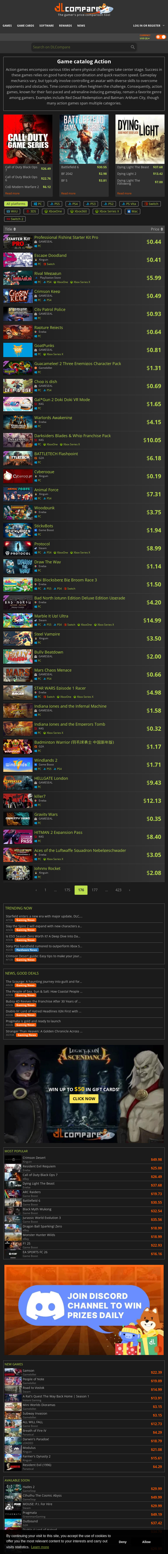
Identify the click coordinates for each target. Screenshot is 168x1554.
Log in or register (146, 25)
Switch (151, 204)
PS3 (91, 204)
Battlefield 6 (70, 167)
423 (118, 889)
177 (95, 889)
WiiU (12, 211)
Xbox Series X (107, 211)
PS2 (109, 204)
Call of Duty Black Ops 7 (21, 169)
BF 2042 (67, 173)
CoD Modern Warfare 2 (22, 186)
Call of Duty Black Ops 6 (21, 178)
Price (157, 229)
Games (7, 25)
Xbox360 (78, 211)
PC (38, 204)
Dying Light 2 (126, 173)
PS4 (73, 204)
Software (46, 25)
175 (67, 889)
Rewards (65, 25)
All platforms (16, 204)
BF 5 (64, 180)
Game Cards (25, 25)
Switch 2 (15, 219)
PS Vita (129, 204)
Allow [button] (146, 1542)
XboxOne (53, 211)
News (81, 25)
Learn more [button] (40, 1547)
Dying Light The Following (128, 182)
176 (81, 889)
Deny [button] (122, 1542)
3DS (31, 211)
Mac (132, 211)
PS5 (55, 204)
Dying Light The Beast (133, 167)
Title (10, 229)
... (55, 889)
